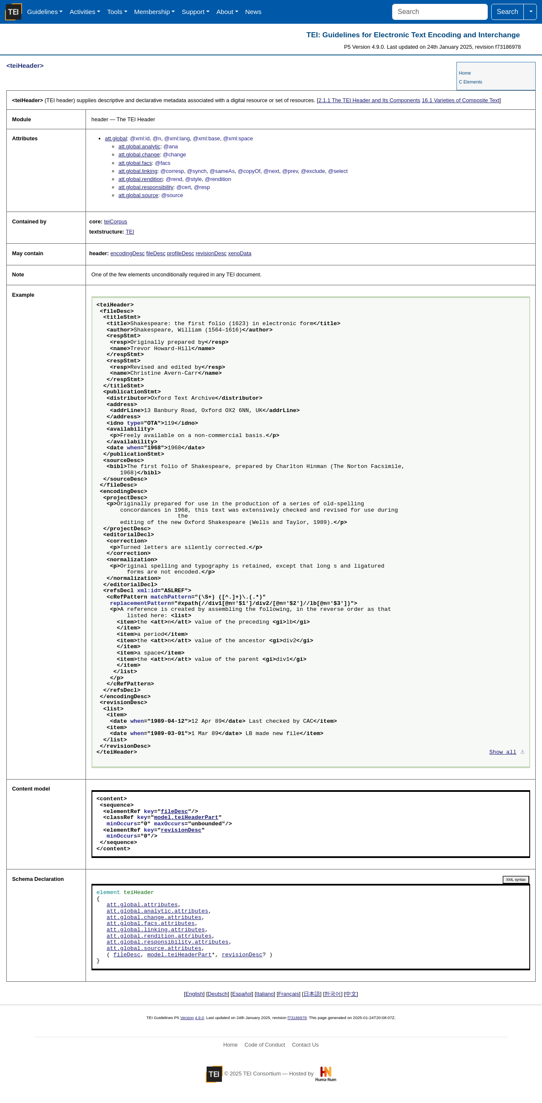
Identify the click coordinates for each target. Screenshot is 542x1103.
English (194, 994)
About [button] (224, 11)
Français (288, 994)
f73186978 (297, 1017)
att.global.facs (135, 163)
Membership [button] (152, 11)
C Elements (470, 81)
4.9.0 (199, 1017)
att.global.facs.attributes (151, 924)
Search (507, 11)
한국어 (332, 994)
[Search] (440, 12)
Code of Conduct (264, 1045)
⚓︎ (522, 752)
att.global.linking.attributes (156, 930)
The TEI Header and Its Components (369, 100)
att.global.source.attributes (154, 949)
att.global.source (138, 195)
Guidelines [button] (42, 11)
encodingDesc (128, 253)
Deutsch (218, 994)
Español (242, 994)
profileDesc (180, 253)
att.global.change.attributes (154, 918)
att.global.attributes (142, 905)
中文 (351, 994)
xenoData (240, 253)
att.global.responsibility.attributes (168, 942)
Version (187, 1017)
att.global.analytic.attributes (157, 911)
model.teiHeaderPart (186, 818)
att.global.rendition (141, 179)
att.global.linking (138, 171)
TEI (130, 231)
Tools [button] (114, 11)
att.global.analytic (139, 146)
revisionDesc (211, 253)
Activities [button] (82, 11)
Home (465, 72)
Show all (503, 752)
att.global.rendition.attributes (159, 936)
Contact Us (305, 1045)
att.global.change (139, 154)
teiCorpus (115, 221)
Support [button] (193, 11)
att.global (116, 138)
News (253, 11)
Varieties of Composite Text (460, 100)
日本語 (312, 994)
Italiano (265, 994)
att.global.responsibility (146, 187)
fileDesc (156, 253)
